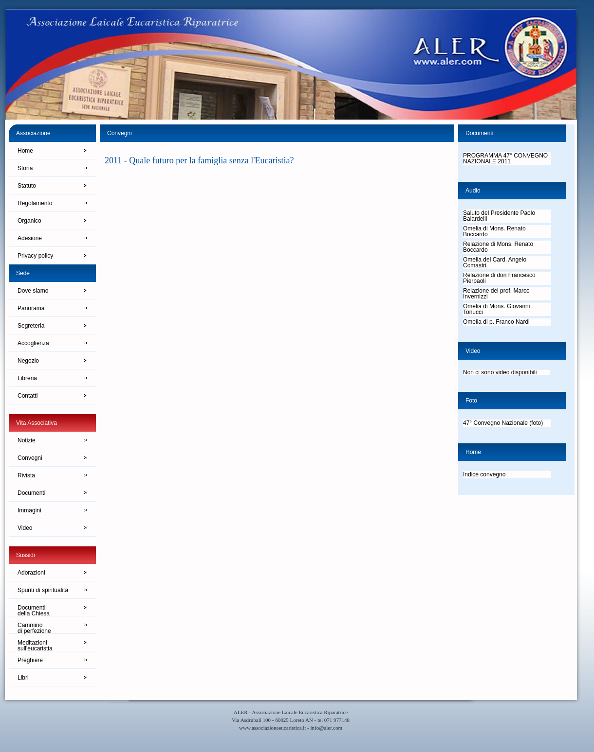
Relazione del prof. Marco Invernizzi (496, 293)
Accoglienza (33, 343)
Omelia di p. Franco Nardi (496, 321)
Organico (29, 220)
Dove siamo (33, 290)
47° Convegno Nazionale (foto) (503, 423)
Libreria (27, 378)
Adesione (30, 238)
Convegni (30, 458)
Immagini (29, 510)
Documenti (31, 493)
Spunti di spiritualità (43, 590)
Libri (23, 677)
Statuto (27, 185)
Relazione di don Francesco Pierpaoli (499, 278)
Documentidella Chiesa (34, 610)
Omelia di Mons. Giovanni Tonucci (496, 309)
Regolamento (35, 203)
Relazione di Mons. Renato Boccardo (498, 247)
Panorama (31, 308)
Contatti (27, 395)
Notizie (27, 440)
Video (25, 528)
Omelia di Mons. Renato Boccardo (494, 231)
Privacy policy (35, 255)
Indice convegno (484, 474)
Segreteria (31, 325)
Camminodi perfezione (34, 628)
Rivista (26, 475)
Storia (25, 168)
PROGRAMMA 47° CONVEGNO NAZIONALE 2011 (505, 158)
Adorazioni (31, 572)
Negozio (28, 360)
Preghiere (30, 660)
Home (25, 150)
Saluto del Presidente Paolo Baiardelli (499, 216)
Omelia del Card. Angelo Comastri (494, 262)
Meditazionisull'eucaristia (35, 645)
